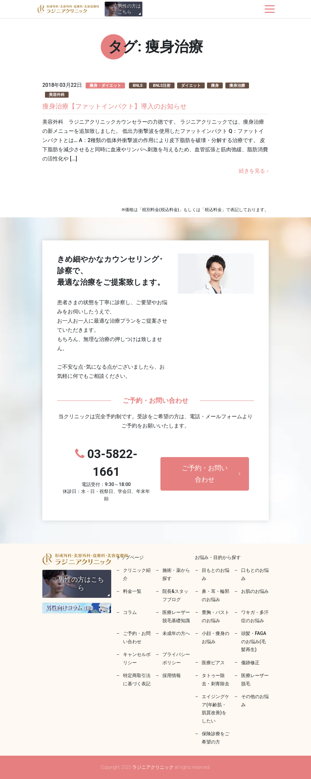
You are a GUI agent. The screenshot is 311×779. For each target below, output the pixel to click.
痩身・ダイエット (105, 85)
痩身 (215, 85)
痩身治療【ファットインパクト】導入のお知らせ (114, 106)
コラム (130, 612)
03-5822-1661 (106, 474)
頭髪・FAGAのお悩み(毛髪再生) (253, 641)
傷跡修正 (250, 662)
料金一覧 (132, 591)
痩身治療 (237, 85)
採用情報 (171, 675)
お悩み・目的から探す (218, 557)
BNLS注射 (162, 85)
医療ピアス (213, 662)
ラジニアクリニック (68, 9)
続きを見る (252, 171)
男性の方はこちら (129, 8)
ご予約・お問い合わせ (205, 473)
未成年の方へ (176, 633)
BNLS (138, 85)
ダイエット (191, 85)
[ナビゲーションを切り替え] (270, 9)
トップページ (130, 557)
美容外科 (57, 94)
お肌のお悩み (255, 591)
